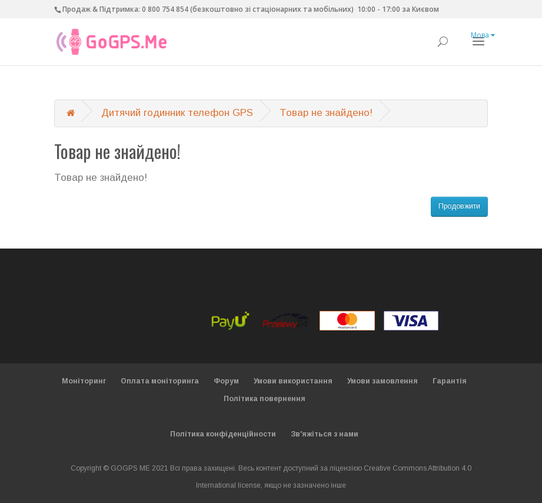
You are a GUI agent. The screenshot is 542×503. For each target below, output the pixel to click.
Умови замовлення (382, 381)
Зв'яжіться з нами (324, 434)
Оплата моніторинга (160, 381)
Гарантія (450, 381)
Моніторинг (84, 381)
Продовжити (459, 206)
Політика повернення (264, 399)
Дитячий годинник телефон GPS (177, 112)
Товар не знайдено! (326, 112)
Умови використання (293, 381)
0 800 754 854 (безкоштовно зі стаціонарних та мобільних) (248, 9)
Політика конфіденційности (223, 434)
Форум (226, 381)
